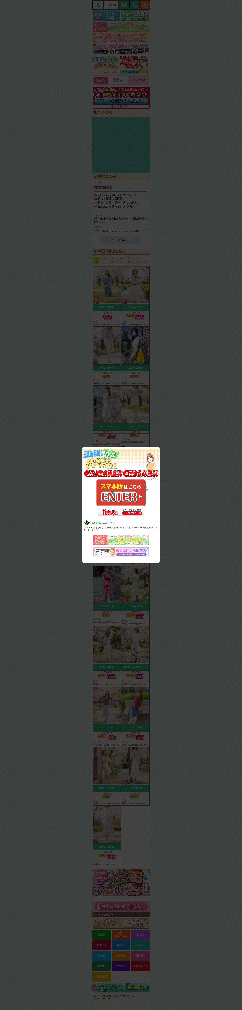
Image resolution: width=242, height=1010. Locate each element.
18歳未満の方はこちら (102, 523)
